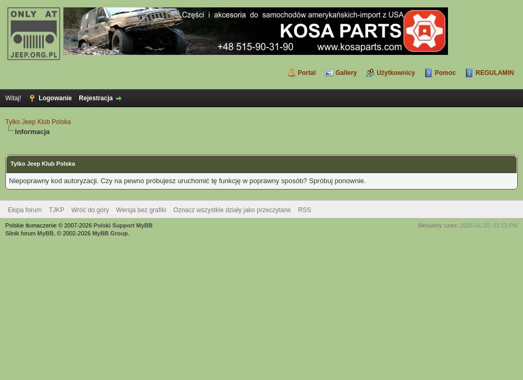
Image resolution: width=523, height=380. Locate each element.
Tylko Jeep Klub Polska (38, 122)
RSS (304, 210)
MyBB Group (110, 233)
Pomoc (445, 73)
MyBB (46, 233)
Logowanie (55, 98)
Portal (307, 73)
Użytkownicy (396, 73)
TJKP (56, 210)
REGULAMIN (494, 73)
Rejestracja (96, 98)
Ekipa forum (25, 210)
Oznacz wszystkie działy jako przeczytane (232, 210)
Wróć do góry (90, 210)
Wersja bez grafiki (141, 210)
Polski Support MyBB (123, 225)
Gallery (346, 73)
